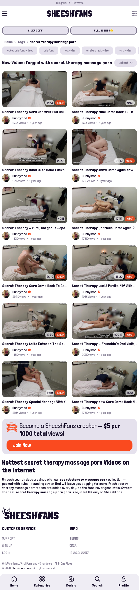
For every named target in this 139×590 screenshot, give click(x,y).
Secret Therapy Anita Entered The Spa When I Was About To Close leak (34, 343)
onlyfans (49, 50)
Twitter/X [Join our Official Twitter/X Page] (77, 3)
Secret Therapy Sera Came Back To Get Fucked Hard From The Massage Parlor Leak (34, 285)
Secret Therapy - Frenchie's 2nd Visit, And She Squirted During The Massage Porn (104, 343)
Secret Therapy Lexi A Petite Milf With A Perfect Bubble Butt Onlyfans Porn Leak (104, 285)
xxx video (70, 50)
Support (8, 538)
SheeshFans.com (21, 568)
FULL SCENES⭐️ (103, 30)
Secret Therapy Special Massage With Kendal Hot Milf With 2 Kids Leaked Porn (34, 401)
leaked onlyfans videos (20, 50)
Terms (74, 538)
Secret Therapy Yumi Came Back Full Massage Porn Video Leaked (104, 112)
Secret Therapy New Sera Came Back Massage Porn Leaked (104, 401)
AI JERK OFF (35, 30)
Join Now (22, 445)
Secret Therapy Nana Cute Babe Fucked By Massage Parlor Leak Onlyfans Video (34, 170)
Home (8, 42)
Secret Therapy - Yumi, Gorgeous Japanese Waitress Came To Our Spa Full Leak (34, 228)
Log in (6, 553)
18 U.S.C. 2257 (79, 553)
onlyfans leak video (97, 50)
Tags (21, 42)
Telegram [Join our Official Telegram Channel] (61, 3)
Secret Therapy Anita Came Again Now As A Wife (104, 170)
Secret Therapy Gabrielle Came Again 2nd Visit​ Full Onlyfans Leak (104, 228)
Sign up (7, 545)
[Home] (69, 13)
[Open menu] (134, 13)
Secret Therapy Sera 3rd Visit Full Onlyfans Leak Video (34, 112)
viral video (125, 50)
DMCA (73, 545)
